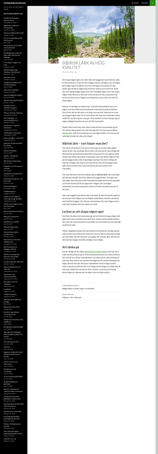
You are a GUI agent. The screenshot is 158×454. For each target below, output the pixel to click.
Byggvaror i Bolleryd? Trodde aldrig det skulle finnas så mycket (13, 354)
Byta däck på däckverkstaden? (13, 211)
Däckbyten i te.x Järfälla (11, 222)
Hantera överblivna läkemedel (14, 33)
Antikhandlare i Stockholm (12, 133)
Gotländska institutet (15, 3)
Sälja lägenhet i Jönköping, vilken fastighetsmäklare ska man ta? (13, 334)
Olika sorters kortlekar (11, 90)
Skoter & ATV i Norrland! (12, 307)
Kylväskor (7, 347)
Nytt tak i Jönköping (10, 151)
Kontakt (145, 3)
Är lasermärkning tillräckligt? (13, 376)
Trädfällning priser (10, 191)
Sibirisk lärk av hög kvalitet (12, 161)
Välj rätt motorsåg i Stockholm (13, 100)
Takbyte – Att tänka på (91, 295)
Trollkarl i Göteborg (10, 294)
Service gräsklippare (10, 186)
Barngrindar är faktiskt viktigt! (13, 327)
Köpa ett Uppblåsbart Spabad (13, 95)
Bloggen (135, 3)
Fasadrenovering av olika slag (13, 262)
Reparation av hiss (10, 77)
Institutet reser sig (10, 439)
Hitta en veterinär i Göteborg (13, 113)
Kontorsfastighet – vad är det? (13, 138)
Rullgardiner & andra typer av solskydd (91, 287)
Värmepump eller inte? (11, 342)
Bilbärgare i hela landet (11, 216)
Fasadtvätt (7, 289)
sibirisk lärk (67, 133)
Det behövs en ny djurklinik (12, 411)
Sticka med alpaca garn (11, 227)
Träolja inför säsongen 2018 (13, 174)
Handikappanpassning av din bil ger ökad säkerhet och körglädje (13, 55)
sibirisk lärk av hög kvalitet (95, 251)
